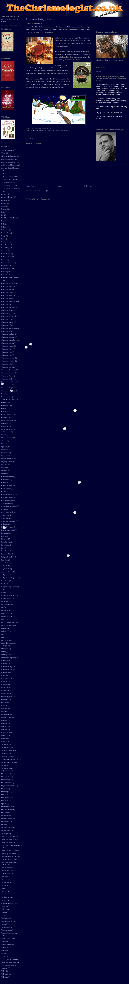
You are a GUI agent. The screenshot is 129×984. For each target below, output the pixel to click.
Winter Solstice (6, 945)
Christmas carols (7, 298)
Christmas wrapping (8, 391)
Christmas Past (6, 352)
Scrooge (4, 765)
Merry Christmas (7, 625)
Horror (3, 536)
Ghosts (3, 492)
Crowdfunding (6, 414)
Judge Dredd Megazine (9, 578)
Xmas (3, 956)
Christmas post (6, 355)
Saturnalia (5, 753)
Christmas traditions (8, 382)
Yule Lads (5, 974)
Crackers (4, 411)
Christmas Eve (6, 313)
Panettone (5, 687)
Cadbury (4, 251)
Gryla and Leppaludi (8, 521)
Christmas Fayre (7, 319)
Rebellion (4, 708)
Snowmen (5, 801)
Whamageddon (6, 930)
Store (3, 825)
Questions (5, 699)
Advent (4, 194)
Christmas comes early (9, 301)
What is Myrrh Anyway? (9, 933)
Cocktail (4, 402)
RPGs (3, 741)
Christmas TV (6, 388)
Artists (3, 206)
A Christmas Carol (7, 159)
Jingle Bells (5, 569)
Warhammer (5, 918)
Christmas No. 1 (7, 349)
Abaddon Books (7, 183)
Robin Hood (5, 735)
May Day (4, 619)
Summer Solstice (7, 827)
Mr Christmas (6, 640)
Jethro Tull (5, 566)
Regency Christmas (8, 717)
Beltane (4, 227)
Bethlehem (5, 230)
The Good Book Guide (9, 851)
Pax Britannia (6, 693)
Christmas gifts (6, 325)
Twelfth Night (6, 897)
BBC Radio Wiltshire (8, 218)
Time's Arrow (6, 876)
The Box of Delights (8, 837)
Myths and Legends (8, 658)
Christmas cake (6, 289)
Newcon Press (6, 673)
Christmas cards (7, 295)
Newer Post (30, 186)
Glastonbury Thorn (8, 494)
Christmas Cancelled (8, 292)
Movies (4, 637)
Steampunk (5, 816)
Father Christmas (7, 459)
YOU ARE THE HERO (9, 959)
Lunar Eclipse (6, 613)
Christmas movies (7, 343)
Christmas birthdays (8, 283)
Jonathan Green (6, 572)
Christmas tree (6, 385)
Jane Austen (5, 563)
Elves (3, 444)
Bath (3, 212)
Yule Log (4, 977)
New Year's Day (7, 667)
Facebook (4, 456)
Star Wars (4, 813)
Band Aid (4, 209)
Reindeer (4, 720)
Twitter (4, 900)
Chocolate (5, 266)
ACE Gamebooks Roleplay (10, 188)
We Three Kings (7, 927)
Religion (4, 723)
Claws (3, 394)
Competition (5, 405)
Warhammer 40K (7, 921)
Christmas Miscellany (9, 340)
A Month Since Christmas (10, 168)
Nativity (4, 661)
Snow (3, 795)
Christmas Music (7, 346)
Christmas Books (7, 286)
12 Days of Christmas (9, 156)
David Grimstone (7, 420)
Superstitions (6, 830)
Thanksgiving (6, 834)
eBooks (4, 441)
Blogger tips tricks (98, 71)
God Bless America (8, 498)
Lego (3, 607)
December (5, 423)
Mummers (5, 649)
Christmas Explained (8, 316)
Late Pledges (6, 604)
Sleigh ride (5, 789)
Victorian (4, 906)
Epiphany (4, 447)
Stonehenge (5, 822)
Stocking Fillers (7, 819)
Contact (4, 408)
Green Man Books (7, 512)
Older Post (87, 186)
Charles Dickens (7, 263)
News (3, 675)
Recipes (4, 711)
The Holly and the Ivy (9, 854)
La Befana (5, 601)
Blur (3, 239)
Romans (4, 738)
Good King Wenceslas (9, 506)
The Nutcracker (6, 868)
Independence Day (7, 557)
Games (3, 483)
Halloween (5, 524)
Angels (4, 203)
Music (3, 652)
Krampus (4, 592)
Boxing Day (5, 242)
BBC (3, 215)
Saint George (6, 747)
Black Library (6, 233)
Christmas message (8, 337)
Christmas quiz (6, 364)
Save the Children (7, 756)
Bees (3, 221)
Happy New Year (7, 527)
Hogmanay (5, 533)
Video (3, 909)
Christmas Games (7, 322)
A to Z (3, 173)
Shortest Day (6, 780)
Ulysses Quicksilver (8, 903)
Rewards (4, 729)
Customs (4, 417)
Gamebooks (5, 480)
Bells (3, 224)
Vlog (3, 915)
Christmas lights (7, 331)
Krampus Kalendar (8, 595)
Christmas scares (7, 367)
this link (61, 87)
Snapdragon (5, 792)
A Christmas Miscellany (9, 165)
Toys (3, 888)
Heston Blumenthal (8, 530)
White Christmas (7, 938)
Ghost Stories (6, 489)
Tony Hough (5, 882)
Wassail (4, 924)
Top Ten (4, 885)
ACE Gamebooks (7, 185)
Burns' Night (6, 248)
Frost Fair (4, 474)
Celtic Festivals (6, 257)
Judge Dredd (5, 575)
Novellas (4, 682)
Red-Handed (5, 714)
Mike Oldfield (6, 631)
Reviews (4, 726)
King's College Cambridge (10, 587)
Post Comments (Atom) (43, 191)
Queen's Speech (7, 697)
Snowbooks (5, 798)
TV (2, 894)
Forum (3, 468)
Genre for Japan (7, 486)
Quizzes (4, 702)
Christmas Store (7, 376)
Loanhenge (5, 610)
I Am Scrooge (6, 542)
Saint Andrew (6, 744)
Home (59, 186)
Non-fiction (5, 679)
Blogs (3, 236)
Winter (3, 941)
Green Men (5, 515)
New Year (5, 664)
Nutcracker (5, 685)
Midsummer (5, 628)
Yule (3, 971)
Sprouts (4, 804)
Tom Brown (5, 879)
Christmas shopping (8, 370)
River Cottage (6, 732)
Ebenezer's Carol (7, 438)
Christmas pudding (8, 361)
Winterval (5, 948)
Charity (4, 260)
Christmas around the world (10, 278)
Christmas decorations (9, 307)
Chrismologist (6, 269)
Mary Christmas (7, 616)
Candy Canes (6, 254)
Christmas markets (7, 334)
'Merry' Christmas (7, 150)
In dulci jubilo (6, 554)
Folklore (4, 465)
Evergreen (5, 453)
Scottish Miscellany (8, 762)
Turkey (4, 891)
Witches (4, 950)
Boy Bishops (6, 245)
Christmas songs (7, 373)
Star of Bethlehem (7, 810)
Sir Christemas (6, 783)
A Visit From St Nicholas (10, 179)
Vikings (4, 912)
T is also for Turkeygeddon (39, 19)
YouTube (4, 968)
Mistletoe (4, 634)
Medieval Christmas (8, 622)
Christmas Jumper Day (9, 328)
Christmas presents (8, 358)
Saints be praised (7, 750)
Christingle (5, 272)
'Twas (3, 153)
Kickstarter (5, 581)
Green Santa (5, 518)
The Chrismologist (7, 839)
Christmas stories (7, 379)
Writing (4, 953)
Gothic (3, 509)
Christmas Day (6, 304)
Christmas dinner (7, 310)
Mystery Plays (6, 655)
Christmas (5, 275)
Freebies (4, 471)
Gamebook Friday (7, 477)
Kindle (3, 584)
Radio (3, 705)
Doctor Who (5, 426)
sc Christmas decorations (10, 759)
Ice (2, 548)
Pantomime (5, 690)
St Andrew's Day (7, 807)
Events (3, 450)
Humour (4, 539)
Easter (3, 435)
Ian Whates (5, 545)
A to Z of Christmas (8, 176)
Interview (4, 560)
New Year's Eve (7, 670)
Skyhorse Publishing (8, 786)
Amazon (4, 200)
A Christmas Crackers (9, 162)
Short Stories (6, 777)
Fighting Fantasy (7, 462)
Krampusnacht (6, 598)
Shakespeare (5, 774)
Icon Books (5, 551)
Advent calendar (7, 197)
